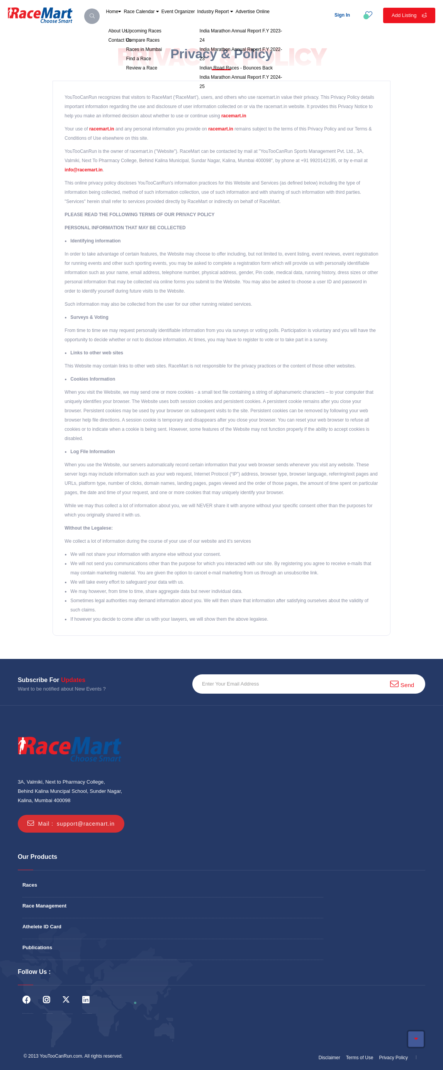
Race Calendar (158, 21)
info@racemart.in (83, 170)
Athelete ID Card (41, 926)
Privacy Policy (393, 1057)
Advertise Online (312, 21)
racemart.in (233, 116)
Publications (37, 947)
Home (118, 21)
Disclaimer (329, 1057)
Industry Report (260, 21)
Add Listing (409, 15)
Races (29, 885)
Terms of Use (359, 1057)
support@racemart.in (86, 824)
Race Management (44, 906)
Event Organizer (208, 21)
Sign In (342, 15)
